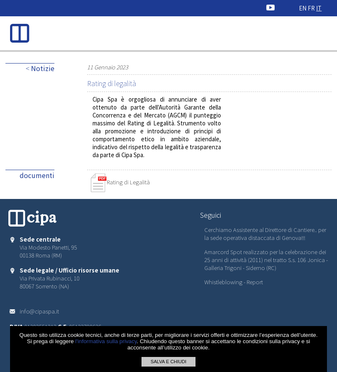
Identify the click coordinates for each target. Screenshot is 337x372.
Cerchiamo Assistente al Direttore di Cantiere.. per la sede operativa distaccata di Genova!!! (265, 234)
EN (302, 8)
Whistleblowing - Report (233, 282)
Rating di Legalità (120, 182)
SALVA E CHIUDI (168, 361)
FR (311, 8)
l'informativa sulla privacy (106, 341)
